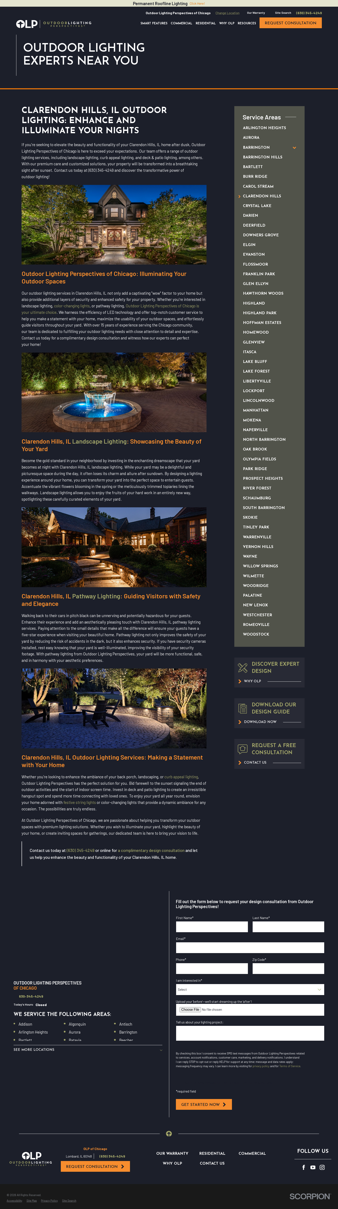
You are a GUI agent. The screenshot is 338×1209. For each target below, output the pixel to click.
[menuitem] (264, 128)
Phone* (181, 959)
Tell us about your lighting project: (200, 1022)
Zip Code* (259, 959)
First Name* (185, 918)
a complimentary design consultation (151, 850)
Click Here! (197, 3)
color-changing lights (72, 305)
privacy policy (261, 1066)
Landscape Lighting (99, 441)
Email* (181, 939)
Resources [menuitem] (247, 23)
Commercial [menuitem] (181, 23)
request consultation (290, 23)
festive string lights (79, 802)
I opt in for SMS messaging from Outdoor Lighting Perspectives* (228, 1083)
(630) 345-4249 (309, 13)
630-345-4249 (31, 996)
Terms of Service (289, 1066)
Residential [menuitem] (206, 23)
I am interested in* (189, 980)
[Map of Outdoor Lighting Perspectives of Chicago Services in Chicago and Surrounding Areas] (88, 933)
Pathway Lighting (96, 596)
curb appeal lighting (181, 776)
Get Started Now (204, 1104)
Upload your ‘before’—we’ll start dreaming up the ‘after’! (214, 1001)
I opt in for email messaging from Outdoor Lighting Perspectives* (229, 1049)
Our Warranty (256, 12)
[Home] (53, 24)
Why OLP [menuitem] (227, 23)
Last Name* (261, 918)
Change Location (227, 13)
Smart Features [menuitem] (154, 23)
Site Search (283, 12)
